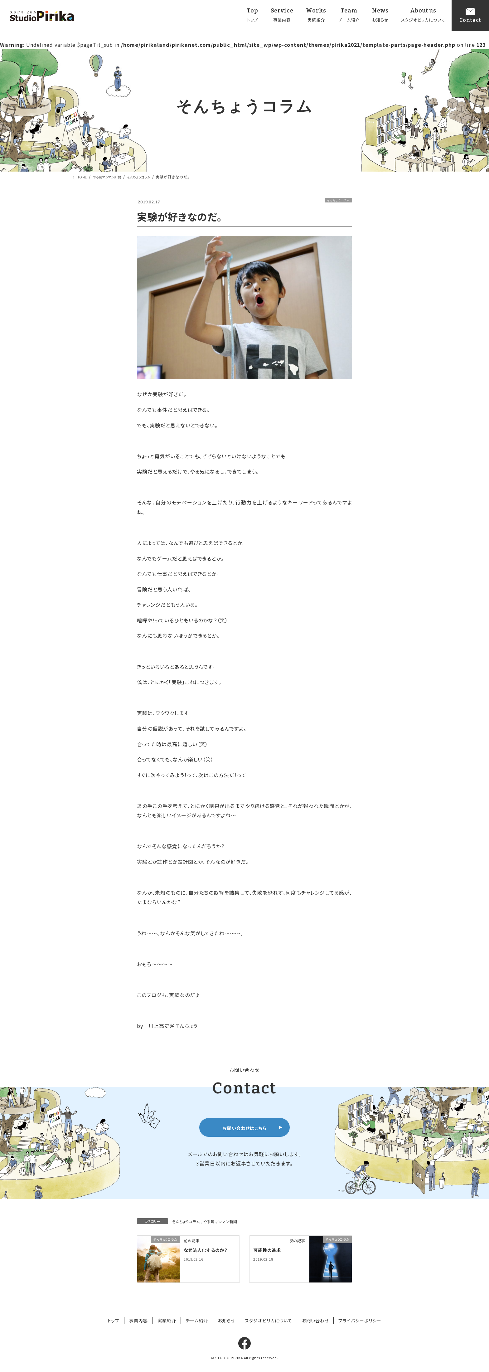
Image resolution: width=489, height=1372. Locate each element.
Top (252, 16)
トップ (113, 1320)
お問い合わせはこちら (245, 1128)
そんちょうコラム (338, 200)
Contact (470, 14)
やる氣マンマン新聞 (221, 1221)
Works (316, 16)
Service (282, 16)
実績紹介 (166, 1320)
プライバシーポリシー (359, 1320)
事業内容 (138, 1320)
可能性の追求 (269, 1249)
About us (423, 16)
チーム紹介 (197, 1320)
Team (349, 16)
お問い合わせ (315, 1320)
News (380, 16)
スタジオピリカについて (268, 1320)
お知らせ (226, 1320)
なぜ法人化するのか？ (209, 1249)
